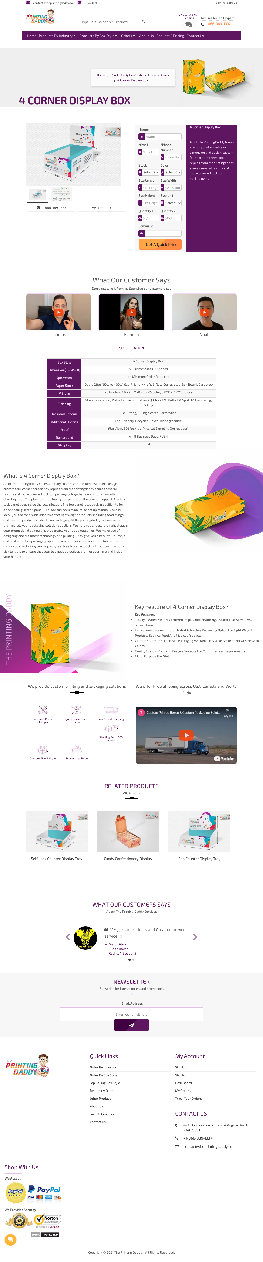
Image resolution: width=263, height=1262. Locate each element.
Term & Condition (102, 1114)
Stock (142, 165)
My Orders (184, 1090)
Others (128, 36)
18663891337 (89, 3)
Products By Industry (57, 36)
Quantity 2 (168, 211)
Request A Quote (102, 1090)
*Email (143, 145)
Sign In (220, 2)
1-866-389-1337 (51, 208)
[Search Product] (143, 21)
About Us (146, 36)
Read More (217, 178)
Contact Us (195, 36)
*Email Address (131, 1003)
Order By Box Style (103, 1075)
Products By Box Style (98, 36)
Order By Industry (103, 1067)
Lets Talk (101, 208)
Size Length (146, 180)
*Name (143, 129)
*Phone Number (167, 147)
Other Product (100, 1098)
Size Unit (167, 195)
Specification (131, 348)
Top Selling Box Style (105, 1083)
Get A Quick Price (160, 244)
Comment (145, 226)
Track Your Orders (189, 1098)
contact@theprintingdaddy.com (50, 3)
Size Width (168, 180)
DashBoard (184, 1083)
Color (165, 165)
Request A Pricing (170, 36)
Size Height (146, 195)
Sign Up (232, 2)
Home (31, 36)
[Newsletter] (131, 1025)
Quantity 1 (145, 211)
